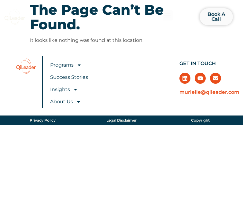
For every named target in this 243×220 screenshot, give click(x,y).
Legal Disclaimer (121, 120)
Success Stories (69, 77)
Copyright (200, 120)
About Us (65, 101)
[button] (168, 15)
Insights (64, 89)
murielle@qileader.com (209, 92)
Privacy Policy (43, 120)
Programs (66, 65)
